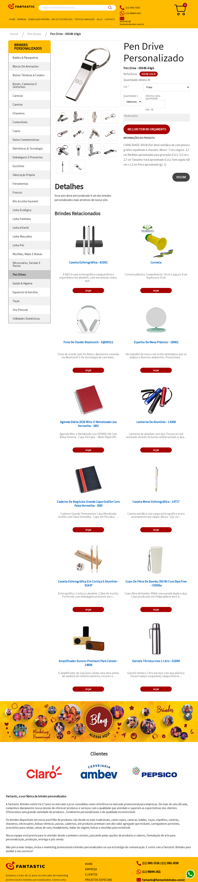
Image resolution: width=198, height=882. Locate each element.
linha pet (18, 245)
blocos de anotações (26, 66)
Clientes (91, 874)
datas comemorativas (26, 140)
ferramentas (20, 184)
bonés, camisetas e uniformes (25, 85)
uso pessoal (20, 310)
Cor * (126, 86)
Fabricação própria (39, 19)
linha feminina (22, 219)
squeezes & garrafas (25, 292)
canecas (18, 96)
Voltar (181, 177)
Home (12, 19)
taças (16, 301)
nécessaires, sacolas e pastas (26, 264)
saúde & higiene (22, 283)
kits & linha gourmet (25, 201)
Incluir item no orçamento (146, 129)
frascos (17, 192)
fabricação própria (24, 175)
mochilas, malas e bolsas (27, 254)
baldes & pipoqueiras (25, 57)
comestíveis (20, 122)
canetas (18, 104)
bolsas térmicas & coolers (29, 75)
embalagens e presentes (28, 157)
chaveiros (19, 113)
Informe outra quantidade (153, 97)
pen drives (19, 274)
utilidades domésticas (26, 318)
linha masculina (22, 236)
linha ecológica (22, 210)
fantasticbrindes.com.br (143, 23)
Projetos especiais (61, 19)
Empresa (21, 19)
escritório (18, 166)
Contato (109, 19)
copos (16, 131)
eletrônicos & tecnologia (28, 148)
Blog (100, 19)
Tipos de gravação (84, 19)
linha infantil (21, 227)
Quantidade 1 (130, 96)
